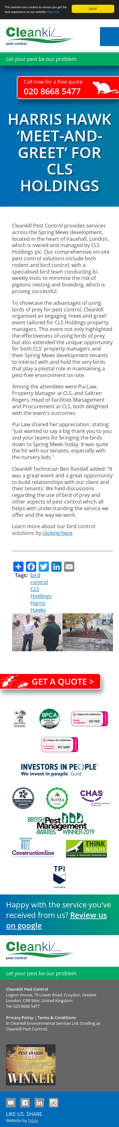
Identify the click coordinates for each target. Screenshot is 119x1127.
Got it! (93, 9)
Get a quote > (63, 681)
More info (53, 12)
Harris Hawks (38, 606)
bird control (39, 579)
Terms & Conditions (56, 1017)
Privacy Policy (19, 1017)
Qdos (33, 1120)
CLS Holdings (41, 592)
